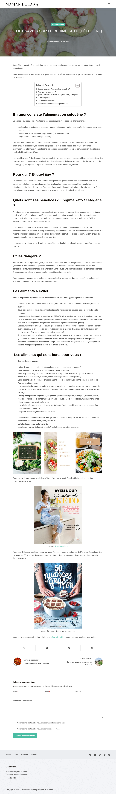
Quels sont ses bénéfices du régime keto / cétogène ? (58, 95)
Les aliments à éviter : (46, 101)
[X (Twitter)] (47, 648)
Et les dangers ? (44, 98)
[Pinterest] (69, 648)
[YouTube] (109, 755)
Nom (15, 691)
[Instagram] (95, 755)
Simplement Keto (61, 546)
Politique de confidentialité (17, 775)
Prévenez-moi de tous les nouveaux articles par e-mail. (38, 729)
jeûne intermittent (58, 637)
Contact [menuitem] (34, 755)
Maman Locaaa (58, 24)
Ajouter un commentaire (23, 700)
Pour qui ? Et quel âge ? (47, 92)
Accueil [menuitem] (9, 755)
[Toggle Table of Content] (76, 86)
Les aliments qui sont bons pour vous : (53, 104)
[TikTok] (100, 755)
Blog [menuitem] (16, 755)
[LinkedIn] (92, 648)
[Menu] (109, 4)
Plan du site (11, 778)
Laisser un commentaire (25, 736)
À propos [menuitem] (24, 755)
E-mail (47, 691)
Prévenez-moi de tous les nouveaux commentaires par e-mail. (41, 723)
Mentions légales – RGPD (16, 771)
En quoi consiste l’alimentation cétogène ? (54, 89)
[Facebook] (24, 648)
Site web (78, 692)
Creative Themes (46, 790)
